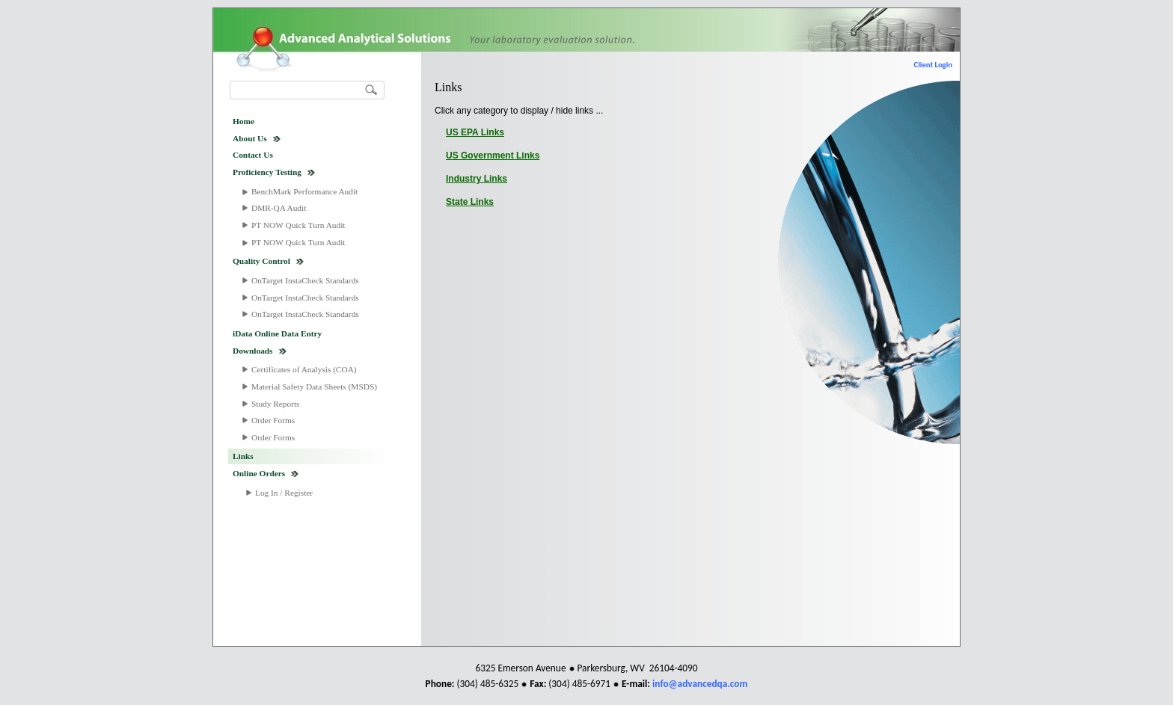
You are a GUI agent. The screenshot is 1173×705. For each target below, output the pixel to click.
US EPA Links (475, 132)
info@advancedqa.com (699, 683)
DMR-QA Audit (278, 207)
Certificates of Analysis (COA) (304, 369)
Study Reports (275, 403)
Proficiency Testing (267, 171)
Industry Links (476, 178)
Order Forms (273, 420)
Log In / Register (284, 492)
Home (243, 121)
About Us (250, 138)
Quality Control (261, 260)
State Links (470, 202)
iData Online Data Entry (277, 333)
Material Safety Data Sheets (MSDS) (314, 386)
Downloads (253, 350)
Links (243, 456)
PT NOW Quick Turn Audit (298, 225)
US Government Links (492, 155)
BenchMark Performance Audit (304, 191)
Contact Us (253, 154)
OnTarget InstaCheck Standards (305, 280)
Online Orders (259, 473)
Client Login (933, 65)
